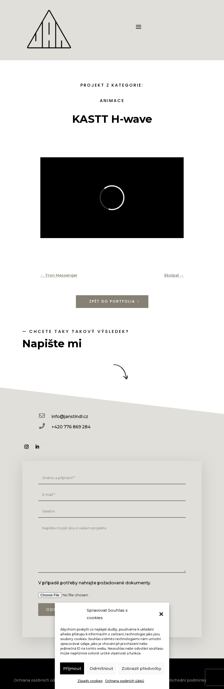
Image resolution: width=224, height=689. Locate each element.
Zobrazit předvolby (141, 668)
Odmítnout (101, 668)
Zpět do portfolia (112, 301)
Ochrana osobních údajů (124, 681)
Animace (112, 101)
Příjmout (72, 668)
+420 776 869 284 (71, 426)
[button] (161, 614)
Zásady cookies (89, 681)
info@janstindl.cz (69, 416)
